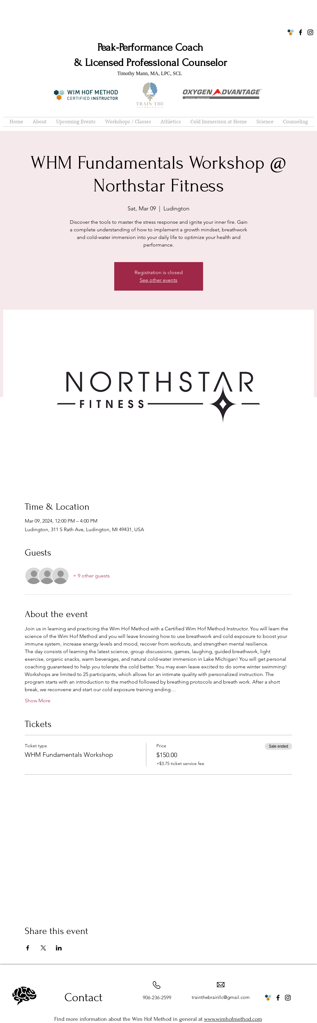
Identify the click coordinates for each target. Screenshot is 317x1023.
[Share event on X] (43, 947)
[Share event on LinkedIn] (59, 947)
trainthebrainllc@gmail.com (221, 997)
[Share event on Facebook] (28, 947)
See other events (158, 280)
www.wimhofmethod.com (233, 1019)
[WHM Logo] (290, 32)
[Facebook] (300, 32)
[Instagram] (310, 32)
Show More (37, 701)
